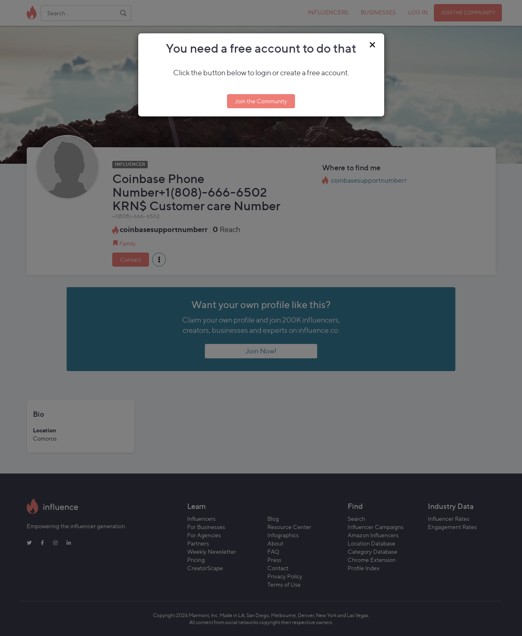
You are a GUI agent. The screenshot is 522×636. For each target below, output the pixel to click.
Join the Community (261, 100)
